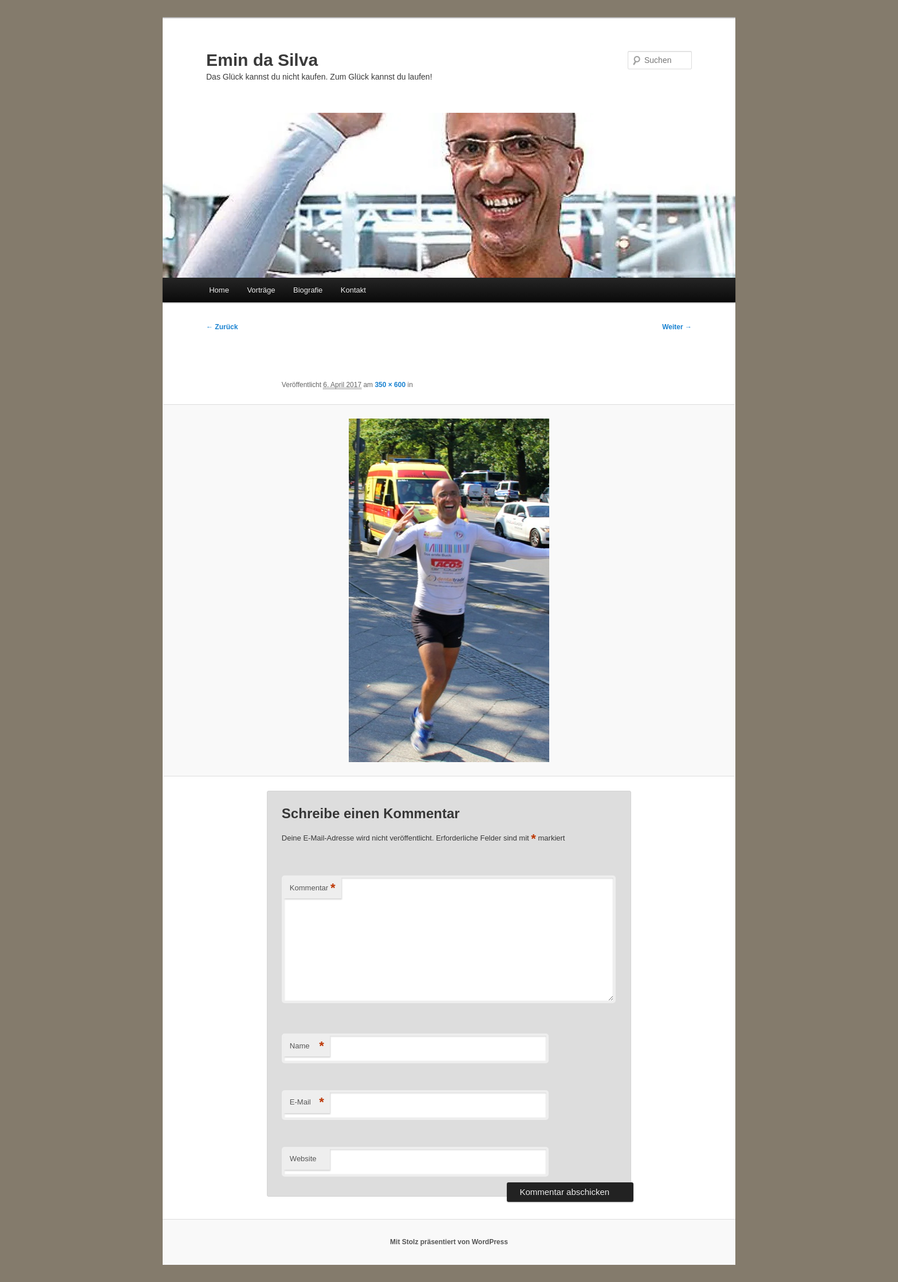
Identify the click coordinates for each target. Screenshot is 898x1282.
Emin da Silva (262, 59)
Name (307, 1046)
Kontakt (353, 290)
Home (219, 290)
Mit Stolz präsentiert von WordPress (449, 1242)
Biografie (307, 290)
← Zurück (222, 327)
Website (303, 1158)
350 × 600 (390, 385)
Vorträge (261, 290)
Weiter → (677, 327)
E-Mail (307, 1102)
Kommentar (313, 888)
